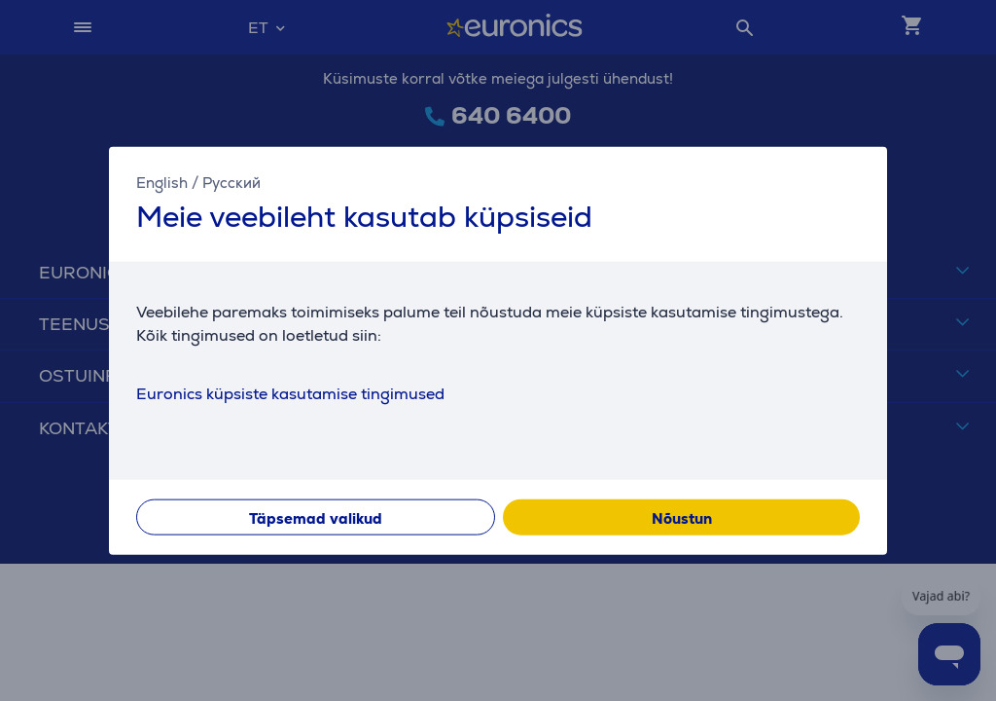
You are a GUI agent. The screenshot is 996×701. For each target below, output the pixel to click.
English (162, 182)
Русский (231, 182)
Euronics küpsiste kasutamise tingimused (290, 393)
